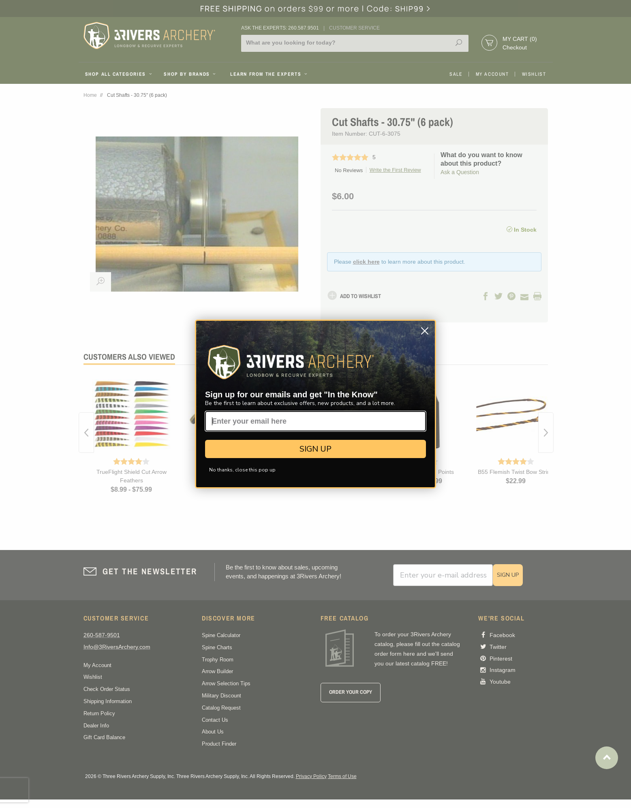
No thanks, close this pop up (242, 470)
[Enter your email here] (315, 421)
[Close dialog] (425, 331)
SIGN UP (315, 448)
